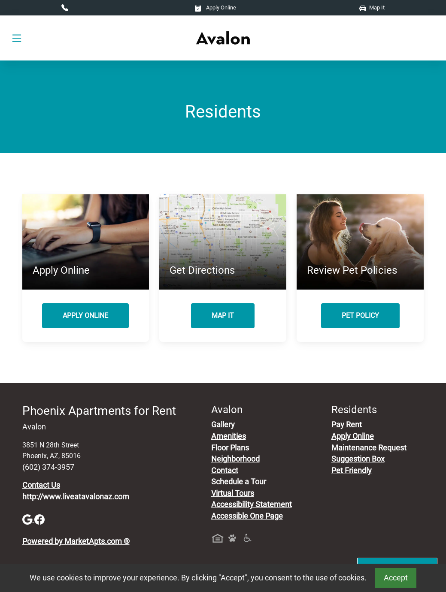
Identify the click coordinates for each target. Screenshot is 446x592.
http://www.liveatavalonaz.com (75, 496)
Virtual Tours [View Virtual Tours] (232, 493)
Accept (396, 578)
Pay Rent (346, 424)
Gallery (223, 424)
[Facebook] (39, 519)
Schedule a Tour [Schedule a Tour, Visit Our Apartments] (238, 481)
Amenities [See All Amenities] (228, 436)
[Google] (28, 519)
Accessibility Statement (251, 504)
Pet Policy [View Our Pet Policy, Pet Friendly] (360, 315)
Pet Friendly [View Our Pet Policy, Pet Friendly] (351, 470)
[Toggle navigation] (16, 38)
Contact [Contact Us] (224, 470)
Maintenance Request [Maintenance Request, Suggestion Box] (369, 448)
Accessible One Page (247, 516)
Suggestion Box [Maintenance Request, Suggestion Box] (358, 459)
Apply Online (215, 7)
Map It (372, 7)
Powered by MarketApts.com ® (76, 541)
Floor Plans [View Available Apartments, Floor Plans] (230, 448)
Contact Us (41, 485)
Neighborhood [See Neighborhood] (235, 459)
